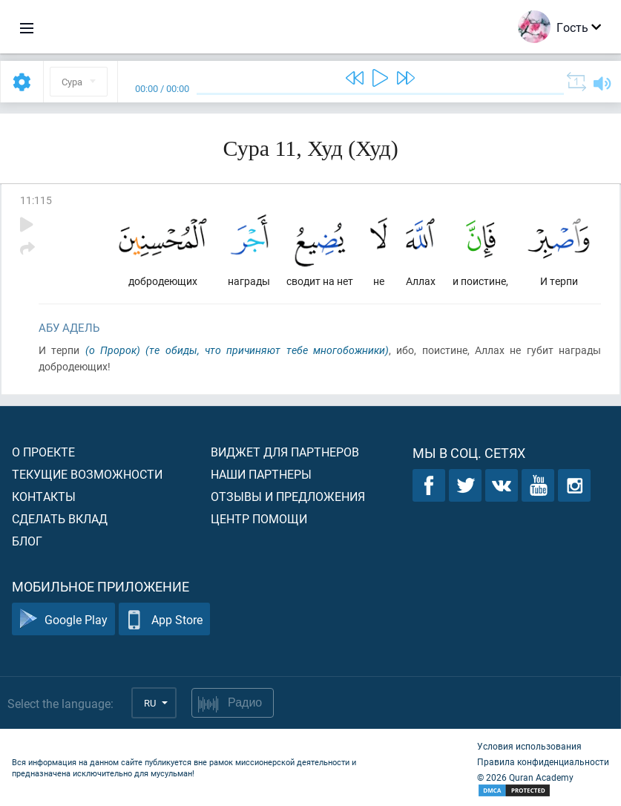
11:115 (36, 200)
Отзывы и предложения (288, 496)
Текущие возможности (87, 474)
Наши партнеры (261, 474)
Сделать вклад (60, 518)
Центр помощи (259, 518)
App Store (164, 619)
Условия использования (529, 746)
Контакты (44, 496)
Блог (27, 540)
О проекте (43, 451)
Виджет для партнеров (285, 451)
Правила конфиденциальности (543, 761)
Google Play (63, 619)
